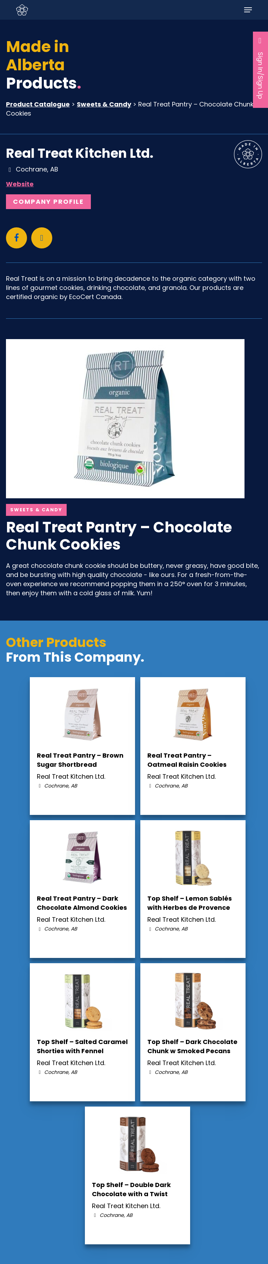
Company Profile (48, 201)
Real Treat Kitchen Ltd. (79, 153)
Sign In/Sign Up (260, 68)
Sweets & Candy (104, 104)
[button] (248, 9)
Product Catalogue (38, 104)
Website (20, 184)
